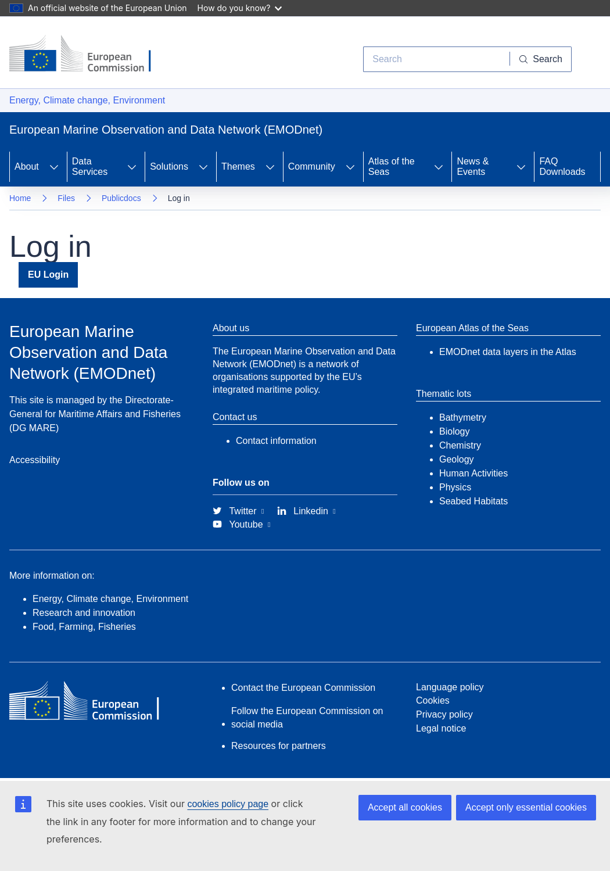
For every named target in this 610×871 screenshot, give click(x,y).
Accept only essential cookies (526, 807)
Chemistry (460, 445)
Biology (454, 431)
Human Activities (473, 473)
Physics (455, 487)
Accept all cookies (405, 807)
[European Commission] (88, 54)
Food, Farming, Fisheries (84, 627)
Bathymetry (462, 417)
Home (20, 198)
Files (66, 198)
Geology (456, 459)
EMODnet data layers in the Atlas (507, 352)
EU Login (48, 274)
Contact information (276, 441)
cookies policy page (227, 804)
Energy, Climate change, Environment (87, 100)
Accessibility (34, 460)
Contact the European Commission (303, 688)
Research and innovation (84, 613)
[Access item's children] (54, 167)
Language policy (450, 687)
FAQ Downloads (562, 166)
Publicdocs (121, 198)
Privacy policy (444, 714)
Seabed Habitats (473, 501)
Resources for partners (278, 746)
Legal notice (441, 728)
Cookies (433, 700)
